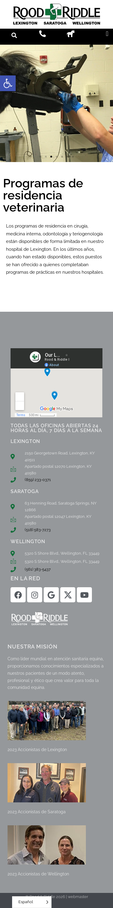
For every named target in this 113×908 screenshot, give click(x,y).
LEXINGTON (25, 441)
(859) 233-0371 (38, 479)
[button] (8, 83)
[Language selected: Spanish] (32, 902)
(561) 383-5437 (38, 569)
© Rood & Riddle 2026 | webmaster (56, 896)
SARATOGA (25, 491)
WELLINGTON (28, 541)
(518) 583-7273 (38, 529)
